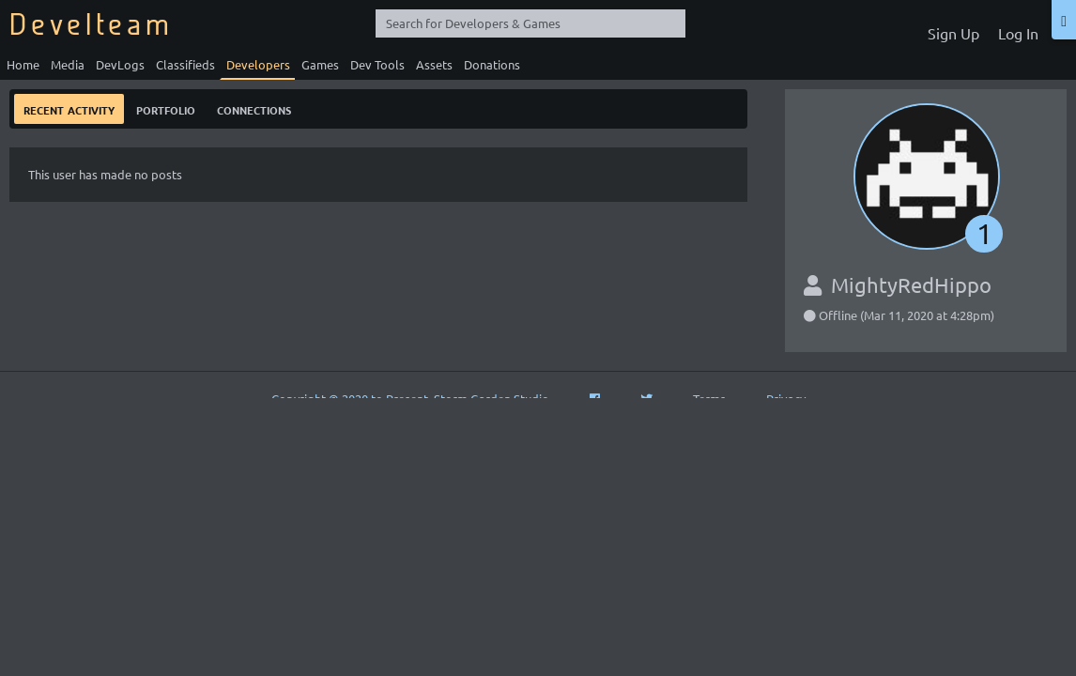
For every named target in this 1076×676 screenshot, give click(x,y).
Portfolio (165, 108)
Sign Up (953, 32)
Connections (254, 108)
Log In (1018, 32)
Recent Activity (69, 108)
